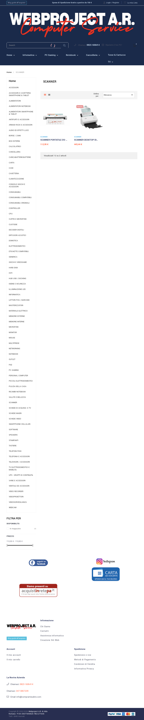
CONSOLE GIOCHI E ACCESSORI (17, 185)
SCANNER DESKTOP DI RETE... (85, 140)
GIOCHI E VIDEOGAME (18, 262)
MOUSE (12, 338)
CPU (11, 214)
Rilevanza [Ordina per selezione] (119, 95)
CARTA (11, 163)
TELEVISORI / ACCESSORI (19, 462)
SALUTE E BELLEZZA (17, 397)
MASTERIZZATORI (16, 305)
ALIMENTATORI (15, 101)
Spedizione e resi (82, 655)
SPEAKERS (13, 435)
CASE (11, 168)
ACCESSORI (14, 87)
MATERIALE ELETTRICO (18, 311)
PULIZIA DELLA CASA (17, 386)
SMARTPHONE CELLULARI (19, 424)
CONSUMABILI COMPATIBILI (20, 197)
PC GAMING (14, 370)
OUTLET (12, 359)
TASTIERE (12, 446)
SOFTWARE (13, 429)
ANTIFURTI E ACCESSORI (19, 119)
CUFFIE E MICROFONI (17, 219)
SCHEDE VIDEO (15, 419)
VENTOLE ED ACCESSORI (19, 486)
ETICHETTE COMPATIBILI (19, 251)
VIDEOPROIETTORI (16, 497)
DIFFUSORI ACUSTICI (17, 235)
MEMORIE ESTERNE (17, 316)
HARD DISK (13, 268)
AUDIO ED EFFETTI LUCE (19, 130)
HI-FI (10, 273)
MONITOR (13, 332)
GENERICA (13, 257)
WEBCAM (12, 507)
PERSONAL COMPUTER (18, 376)
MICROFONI (13, 327)
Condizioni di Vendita (84, 664)
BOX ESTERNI (14, 141)
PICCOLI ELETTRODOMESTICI (21, 381)
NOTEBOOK (13, 354)
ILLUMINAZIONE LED (17, 289)
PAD (10, 365)
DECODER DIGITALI (16, 230)
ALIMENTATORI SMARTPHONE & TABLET (21, 113)
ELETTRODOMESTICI (17, 246)
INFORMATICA (14, 294)
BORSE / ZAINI (15, 136)
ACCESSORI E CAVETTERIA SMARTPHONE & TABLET (20, 94)
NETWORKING (14, 348)
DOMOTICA (13, 241)
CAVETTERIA (14, 173)
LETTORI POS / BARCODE (19, 300)
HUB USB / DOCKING (17, 278)
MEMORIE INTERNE (16, 322)
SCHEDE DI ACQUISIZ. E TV (20, 408)
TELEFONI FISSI (15, 451)
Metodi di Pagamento (85, 659)
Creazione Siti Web (49, 640)
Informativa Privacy (84, 669)
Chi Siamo (45, 626)
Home (12, 81)
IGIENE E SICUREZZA (17, 284)
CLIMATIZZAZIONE (16, 179)
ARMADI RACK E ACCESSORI (20, 125)
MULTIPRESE (14, 343)
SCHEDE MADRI (15, 413)
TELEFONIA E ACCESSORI (19, 456)
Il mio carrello (13, 659)
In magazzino (15, 528)
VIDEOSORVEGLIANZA (18, 502)
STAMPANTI (13, 440)
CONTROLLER (14, 208)
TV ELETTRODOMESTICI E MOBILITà (19, 468)
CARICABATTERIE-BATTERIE (20, 157)
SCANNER (13, 402)
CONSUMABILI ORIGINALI (19, 203)
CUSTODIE (13, 224)
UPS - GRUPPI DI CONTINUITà (21, 475)
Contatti (44, 631)
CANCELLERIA (14, 152)
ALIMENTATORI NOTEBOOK (20, 106)
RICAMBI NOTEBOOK (17, 392)
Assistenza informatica (52, 636)
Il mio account (14, 655)
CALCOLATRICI (15, 146)
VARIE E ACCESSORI (17, 480)
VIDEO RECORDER (16, 491)
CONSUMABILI (15, 192)
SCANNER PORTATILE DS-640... (53, 140)
